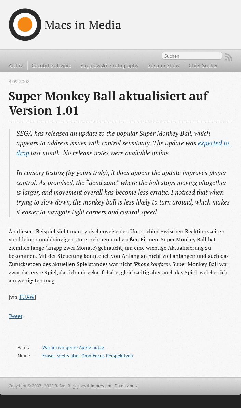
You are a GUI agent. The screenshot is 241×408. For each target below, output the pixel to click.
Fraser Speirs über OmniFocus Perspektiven (87, 356)
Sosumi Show (164, 65)
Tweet (15, 316)
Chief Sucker (203, 65)
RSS (228, 57)
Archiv (16, 65)
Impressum (101, 386)
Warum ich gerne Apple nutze (73, 347)
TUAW (27, 297)
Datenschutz (126, 386)
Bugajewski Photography (109, 65)
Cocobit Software (51, 65)
